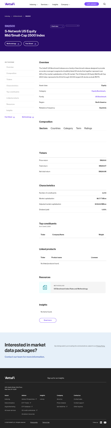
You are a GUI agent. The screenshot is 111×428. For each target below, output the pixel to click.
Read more (48, 320)
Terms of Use (45, 422)
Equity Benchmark (98, 91)
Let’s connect (91, 4)
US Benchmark (100, 97)
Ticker (43, 235)
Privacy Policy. (100, 346)
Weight (101, 235)
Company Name (58, 235)
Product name (56, 257)
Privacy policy (34, 422)
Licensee (94, 257)
